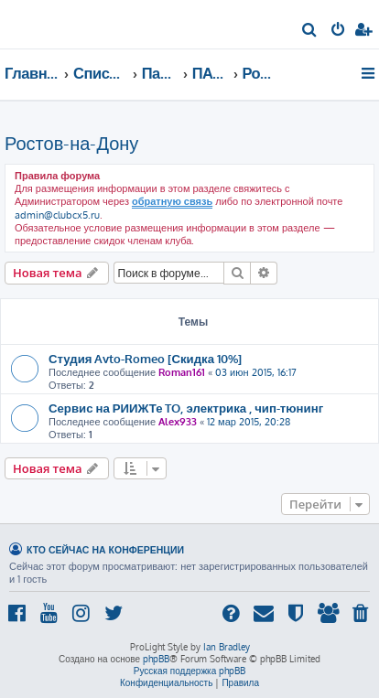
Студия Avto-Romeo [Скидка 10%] (145, 358)
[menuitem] (309, 31)
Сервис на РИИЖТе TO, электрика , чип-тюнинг (186, 407)
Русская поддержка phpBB (190, 670)
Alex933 (177, 421)
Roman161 (181, 372)
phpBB (156, 658)
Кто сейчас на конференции (105, 549)
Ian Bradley (226, 646)
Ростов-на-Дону (71, 143)
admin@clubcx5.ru (57, 215)
